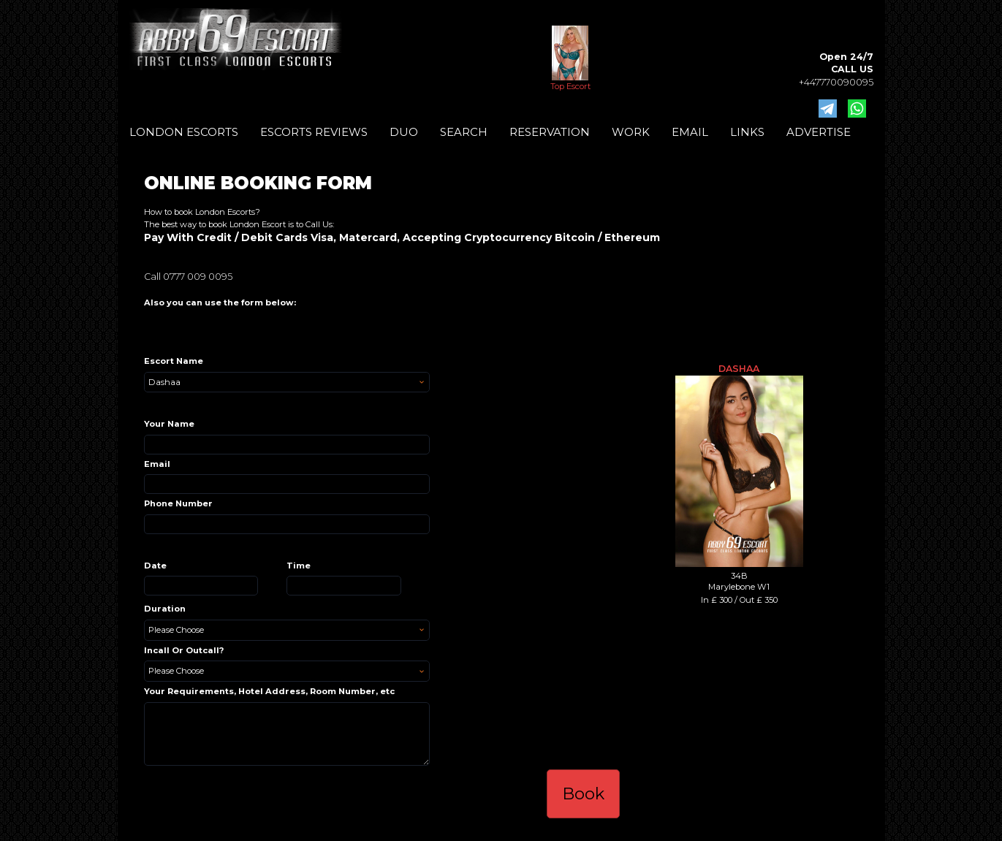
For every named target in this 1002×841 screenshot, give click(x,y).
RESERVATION (549, 132)
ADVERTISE (818, 132)
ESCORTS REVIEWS (314, 132)
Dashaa (738, 368)
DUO (404, 132)
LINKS (747, 132)
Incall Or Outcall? (184, 650)
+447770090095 (836, 82)
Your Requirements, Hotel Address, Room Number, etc (269, 691)
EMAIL (690, 132)
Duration (165, 609)
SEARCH (463, 132)
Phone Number (178, 503)
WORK (631, 132)
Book (583, 793)
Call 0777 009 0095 (188, 276)
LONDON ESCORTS (183, 132)
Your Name (169, 424)
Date (155, 565)
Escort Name (173, 361)
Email (157, 464)
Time (298, 565)
